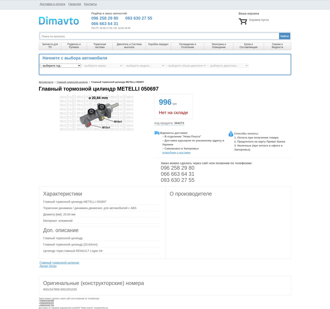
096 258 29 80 (177, 168)
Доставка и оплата (52, 4)
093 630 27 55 (177, 180)
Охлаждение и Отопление (187, 46)
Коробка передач (158, 44)
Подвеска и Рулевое (74, 46)
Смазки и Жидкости (277, 46)
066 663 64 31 (177, 174)
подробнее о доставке (176, 152)
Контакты (90, 4)
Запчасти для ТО (50, 46)
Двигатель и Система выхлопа (129, 46)
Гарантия (74, 4)
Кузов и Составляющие (248, 46)
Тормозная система (99, 46)
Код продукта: (169, 123)
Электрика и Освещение (219, 46)
